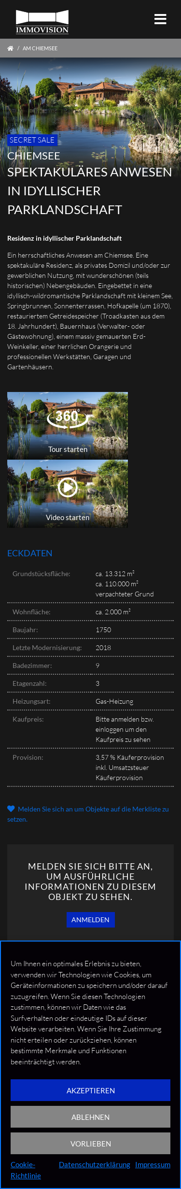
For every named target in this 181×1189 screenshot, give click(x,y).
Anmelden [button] (90, 919)
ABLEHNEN (90, 1117)
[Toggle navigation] (160, 19)
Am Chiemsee (40, 48)
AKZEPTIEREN (91, 1090)
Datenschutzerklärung (94, 1164)
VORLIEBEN (90, 1143)
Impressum (152, 1164)
